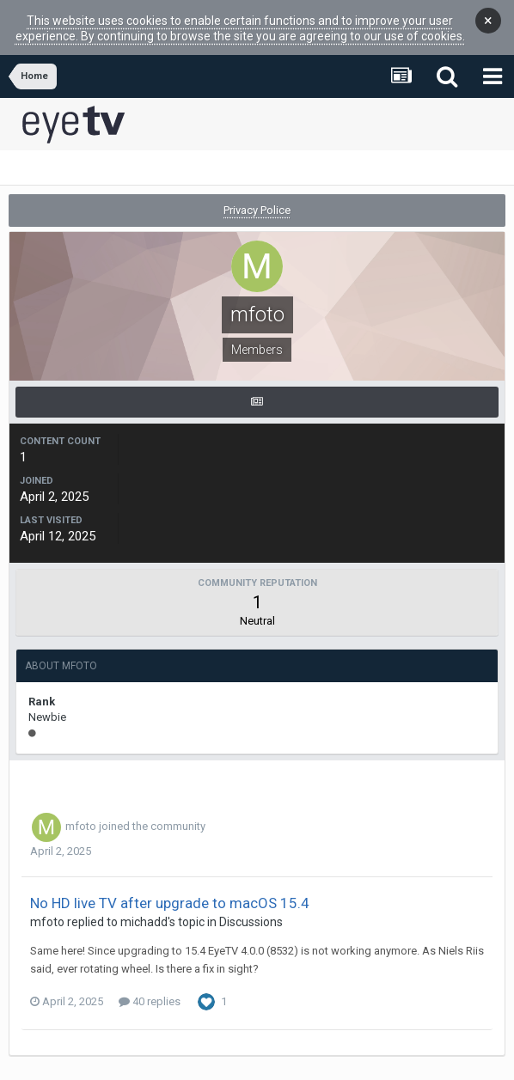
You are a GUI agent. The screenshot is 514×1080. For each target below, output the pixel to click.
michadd (144, 910)
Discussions (251, 910)
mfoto (80, 814)
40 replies (150, 989)
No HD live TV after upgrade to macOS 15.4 (169, 891)
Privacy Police (257, 198)
